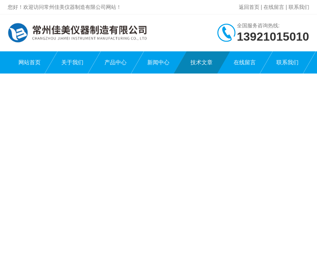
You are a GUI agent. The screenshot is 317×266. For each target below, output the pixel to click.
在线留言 (273, 7)
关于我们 (72, 62)
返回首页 (249, 7)
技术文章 (201, 62)
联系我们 (299, 7)
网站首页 (29, 62)
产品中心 (115, 62)
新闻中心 (158, 62)
